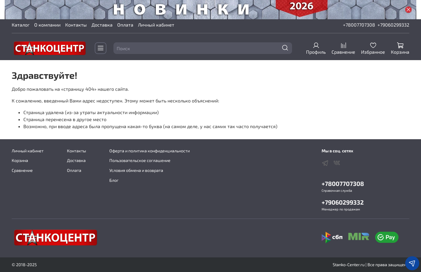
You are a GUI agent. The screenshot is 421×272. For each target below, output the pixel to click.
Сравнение (22, 170)
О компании (47, 24)
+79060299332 (393, 24)
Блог (114, 180)
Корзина (20, 160)
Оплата (125, 24)
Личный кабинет (156, 24)
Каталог (21, 24)
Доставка (102, 24)
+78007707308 (359, 24)
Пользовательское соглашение (139, 160)
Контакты (76, 24)
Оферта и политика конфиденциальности (149, 150)
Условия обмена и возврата (136, 170)
